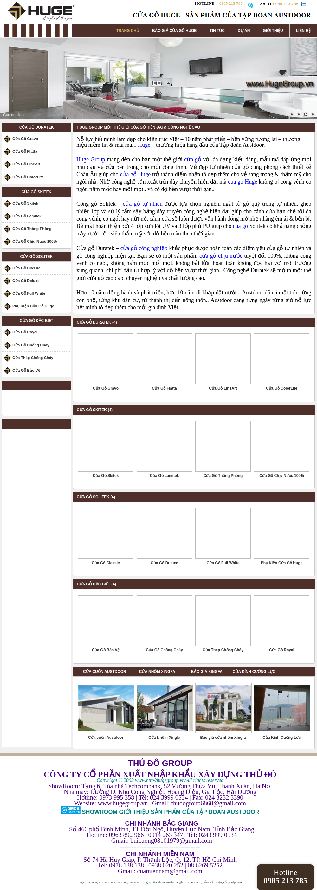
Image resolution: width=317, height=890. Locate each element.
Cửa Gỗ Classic (26, 268)
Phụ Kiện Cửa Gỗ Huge (33, 306)
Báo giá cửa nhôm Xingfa (223, 737)
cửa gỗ (192, 159)
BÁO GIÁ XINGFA (209, 671)
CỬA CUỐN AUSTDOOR (104, 671)
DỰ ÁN (244, 31)
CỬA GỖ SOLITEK (36, 257)
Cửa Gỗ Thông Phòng (32, 229)
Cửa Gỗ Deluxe (26, 281)
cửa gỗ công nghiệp (144, 248)
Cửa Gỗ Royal (24, 332)
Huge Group (90, 159)
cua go (240, 226)
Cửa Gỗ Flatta (24, 151)
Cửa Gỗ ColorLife (28, 177)
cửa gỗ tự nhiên (142, 204)
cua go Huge (242, 181)
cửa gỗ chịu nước (221, 256)
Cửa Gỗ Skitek (25, 203)
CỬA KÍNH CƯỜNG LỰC (254, 671)
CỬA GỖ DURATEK (36, 127)
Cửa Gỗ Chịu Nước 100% (34, 241)
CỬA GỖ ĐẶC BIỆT (36, 321)
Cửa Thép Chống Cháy (32, 358)
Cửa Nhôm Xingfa (164, 737)
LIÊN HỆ (303, 31)
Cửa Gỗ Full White (28, 293)
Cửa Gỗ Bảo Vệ (26, 370)
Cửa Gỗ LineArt (26, 164)
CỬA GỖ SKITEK (37, 192)
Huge (145, 145)
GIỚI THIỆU (273, 31)
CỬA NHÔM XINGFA (161, 671)
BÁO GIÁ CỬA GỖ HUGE (174, 31)
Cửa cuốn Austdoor (105, 737)
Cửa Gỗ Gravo (25, 139)
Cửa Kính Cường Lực (281, 737)
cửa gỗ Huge (135, 174)
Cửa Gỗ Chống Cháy (30, 345)
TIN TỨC (217, 31)
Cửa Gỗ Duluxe (164, 563)
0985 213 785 (285, 4)
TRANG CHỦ (127, 31)
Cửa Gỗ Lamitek (27, 216)
